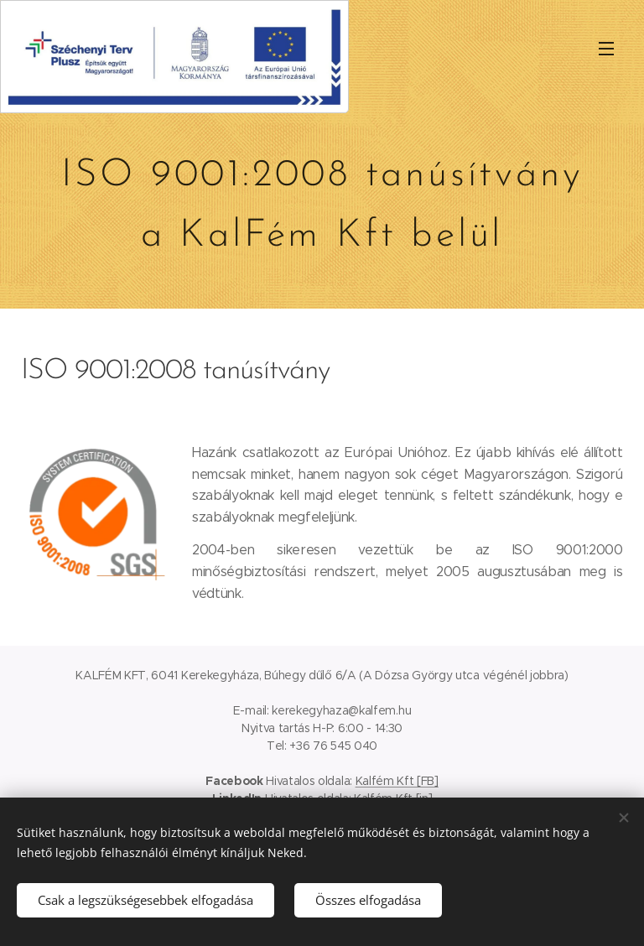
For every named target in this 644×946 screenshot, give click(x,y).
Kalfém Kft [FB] (397, 780)
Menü (606, 48)
